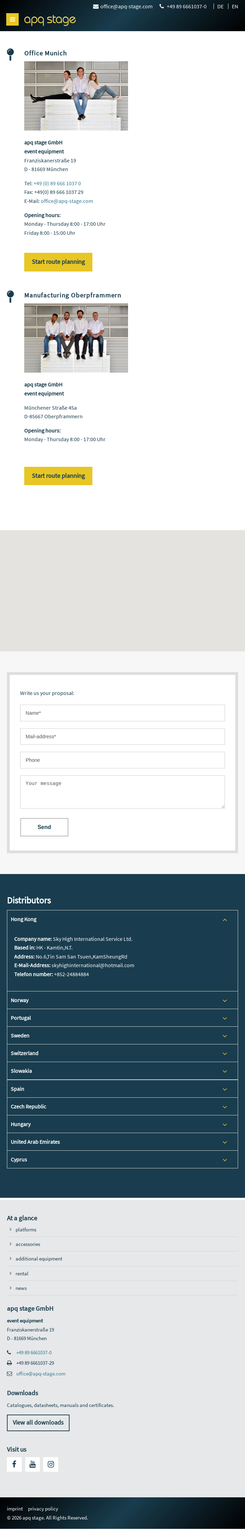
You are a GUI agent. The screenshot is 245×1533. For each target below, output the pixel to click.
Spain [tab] (17, 1092)
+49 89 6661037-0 (34, 1356)
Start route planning (58, 262)
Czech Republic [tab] (28, 1110)
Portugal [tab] (21, 1021)
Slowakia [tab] (21, 1074)
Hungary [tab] (20, 1128)
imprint (15, 1512)
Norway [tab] (19, 1004)
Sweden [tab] (20, 1039)
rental (22, 1277)
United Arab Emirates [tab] (35, 1145)
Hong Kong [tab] (23, 923)
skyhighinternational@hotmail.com (93, 969)
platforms (26, 1233)
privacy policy (43, 1512)
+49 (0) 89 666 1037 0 (57, 183)
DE (220, 6)
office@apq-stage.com (67, 200)
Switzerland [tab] (24, 1057)
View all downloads (38, 1426)
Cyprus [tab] (19, 1163)
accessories (28, 1248)
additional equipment (39, 1262)
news (21, 1292)
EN (235, 6)
